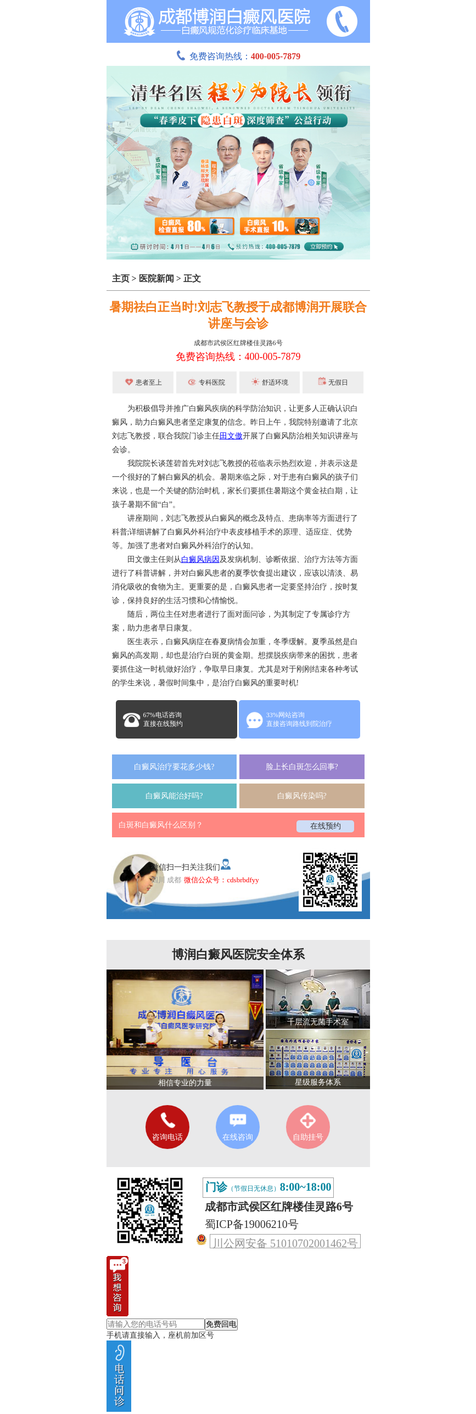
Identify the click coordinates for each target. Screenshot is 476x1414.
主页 (121, 278)
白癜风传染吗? (302, 796)
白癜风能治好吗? (174, 796)
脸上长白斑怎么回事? (302, 767)
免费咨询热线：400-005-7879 (238, 356)
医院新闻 (156, 278)
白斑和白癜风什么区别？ (161, 825)
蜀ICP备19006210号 (252, 1224)
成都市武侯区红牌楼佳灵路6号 (238, 343)
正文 (192, 278)
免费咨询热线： (238, 56)
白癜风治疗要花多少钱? (174, 767)
